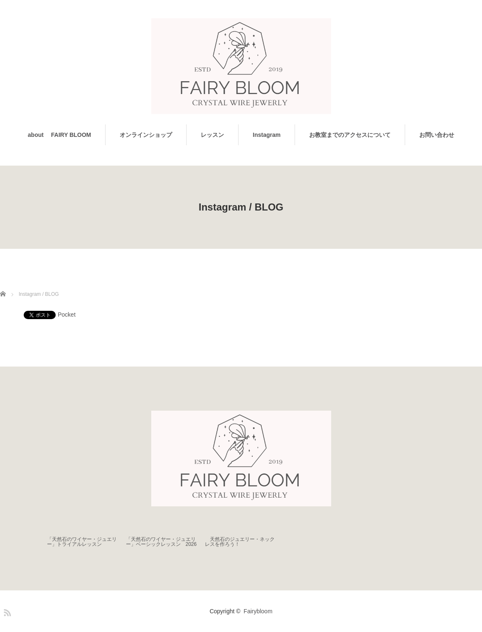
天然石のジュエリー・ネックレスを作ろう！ (240, 542)
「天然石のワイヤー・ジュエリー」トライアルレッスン (82, 542)
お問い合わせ (436, 134)
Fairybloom (257, 611)
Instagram (266, 134)
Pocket (67, 314)
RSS (6, 611)
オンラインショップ (146, 134)
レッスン (212, 134)
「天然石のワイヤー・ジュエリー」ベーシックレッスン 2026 (161, 542)
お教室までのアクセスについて (350, 134)
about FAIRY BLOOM (59, 134)
